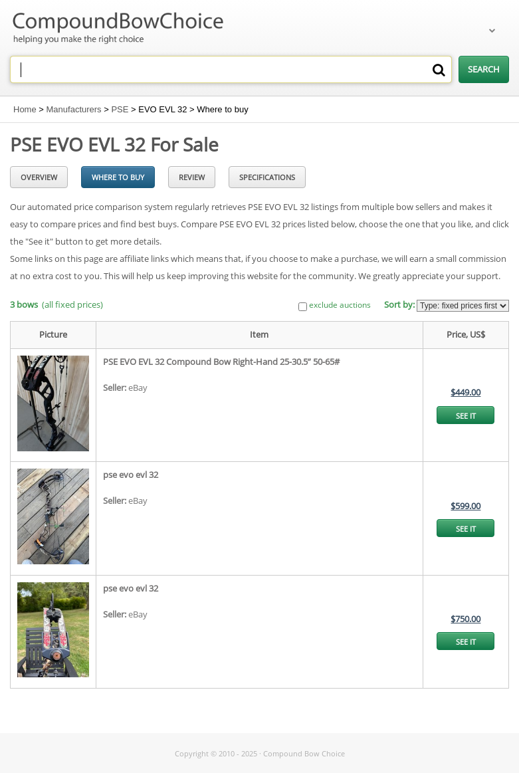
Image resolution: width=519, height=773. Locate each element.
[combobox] (231, 69)
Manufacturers (74, 109)
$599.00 (465, 506)
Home (25, 109)
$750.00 (465, 619)
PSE (119, 109)
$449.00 (465, 392)
